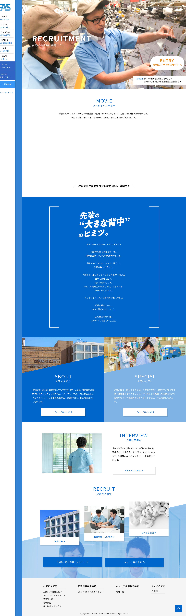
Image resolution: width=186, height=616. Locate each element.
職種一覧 (120, 591)
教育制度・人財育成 (52, 606)
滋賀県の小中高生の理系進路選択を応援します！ (163, 81)
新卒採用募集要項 (87, 585)
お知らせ (156, 590)
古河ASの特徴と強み (52, 591)
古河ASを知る (50, 585)
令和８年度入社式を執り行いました (158, 78)
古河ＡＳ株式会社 (11, 7)
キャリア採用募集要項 (127, 585)
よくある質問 (158, 585)
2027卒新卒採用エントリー (11, 76)
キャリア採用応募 (11, 84)
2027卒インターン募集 (11, 66)
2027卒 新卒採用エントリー (91, 591)
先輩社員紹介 (49, 598)
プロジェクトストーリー (54, 595)
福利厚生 (47, 602)
